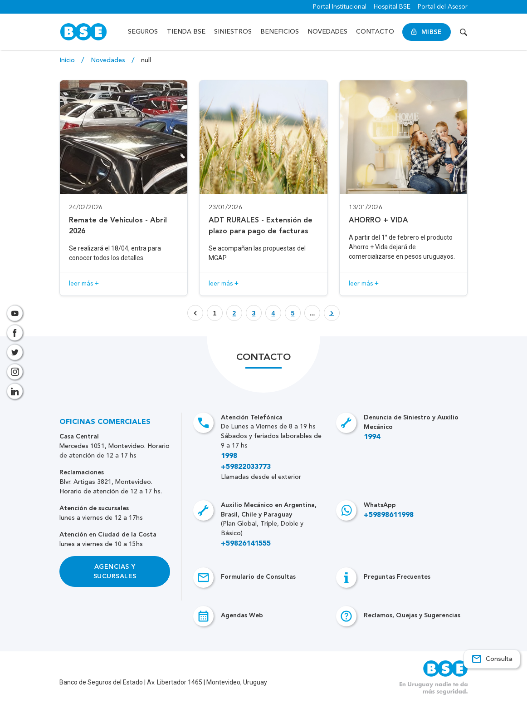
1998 (229, 456)
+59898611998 (389, 515)
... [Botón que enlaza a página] (312, 313)
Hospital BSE (392, 7)
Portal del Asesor (443, 7)
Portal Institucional (339, 7)
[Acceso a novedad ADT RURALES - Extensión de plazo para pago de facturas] (263, 188)
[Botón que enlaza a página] (234, 313)
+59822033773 (246, 467)
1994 (372, 437)
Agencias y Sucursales (115, 571)
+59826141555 (246, 543)
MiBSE (426, 32)
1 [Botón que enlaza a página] (215, 313)
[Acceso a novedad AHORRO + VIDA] (403, 188)
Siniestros (233, 32)
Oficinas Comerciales (105, 422)
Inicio (68, 60)
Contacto (375, 32)
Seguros (143, 32)
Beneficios (279, 32)
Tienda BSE (186, 32)
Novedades (327, 32)
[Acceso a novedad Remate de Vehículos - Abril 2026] (123, 188)
